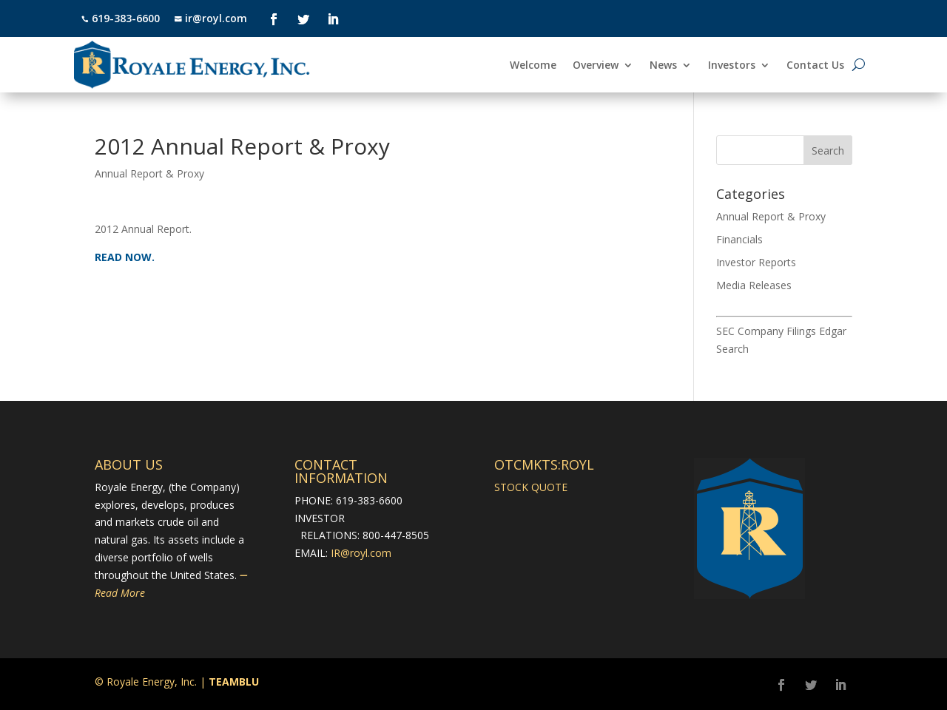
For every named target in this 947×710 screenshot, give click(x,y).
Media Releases (754, 285)
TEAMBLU (234, 681)
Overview (596, 66)
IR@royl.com (361, 553)
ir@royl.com (214, 18)
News (663, 66)
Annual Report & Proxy (149, 173)
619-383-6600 (126, 18)
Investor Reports (756, 262)
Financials (739, 239)
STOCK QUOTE (530, 487)
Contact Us (815, 66)
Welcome (533, 66)
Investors (731, 66)
